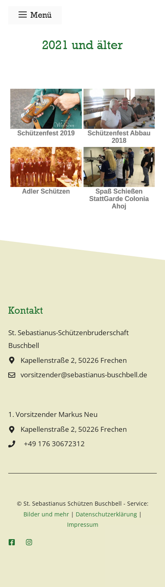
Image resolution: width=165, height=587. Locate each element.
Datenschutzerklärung (106, 514)
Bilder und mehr (46, 514)
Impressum (82, 524)
